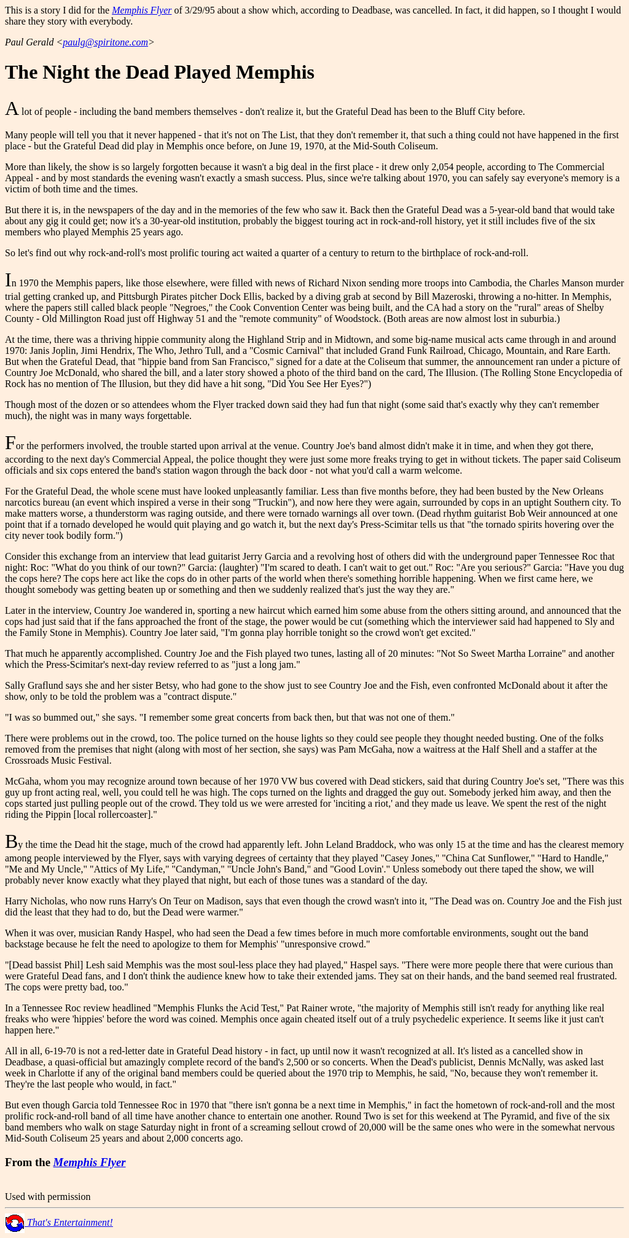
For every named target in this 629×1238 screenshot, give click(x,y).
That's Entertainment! (59, 1222)
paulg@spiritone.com (105, 42)
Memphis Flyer (141, 10)
